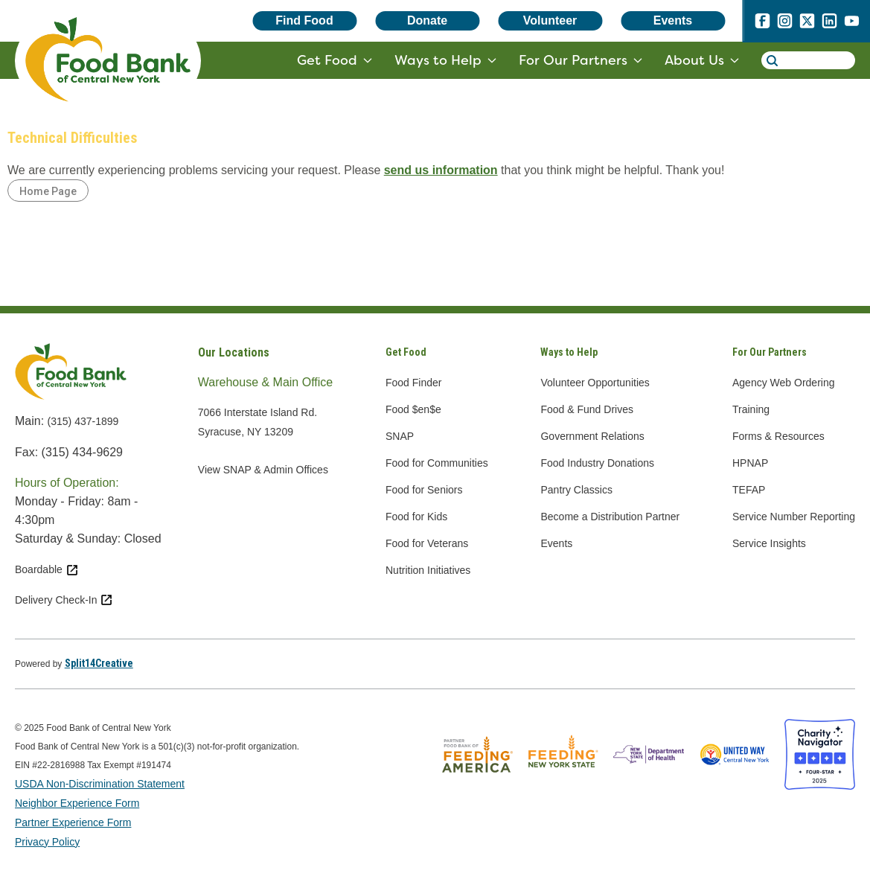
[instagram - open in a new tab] (784, 24)
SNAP (400, 436)
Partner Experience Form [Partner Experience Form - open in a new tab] (73, 822)
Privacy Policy (47, 842)
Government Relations (592, 436)
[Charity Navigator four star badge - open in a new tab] (819, 785)
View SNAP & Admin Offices (263, 470)
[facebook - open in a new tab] (762, 24)
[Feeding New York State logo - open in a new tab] (563, 785)
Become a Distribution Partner (609, 517)
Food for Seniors (424, 490)
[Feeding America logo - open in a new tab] (477, 785)
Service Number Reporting (793, 517)
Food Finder (413, 383)
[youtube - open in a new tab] (851, 24)
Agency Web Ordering (783, 383)
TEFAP (748, 490)
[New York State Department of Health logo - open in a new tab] (648, 785)
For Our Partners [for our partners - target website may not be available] (573, 59)
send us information (441, 170)
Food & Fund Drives (586, 409)
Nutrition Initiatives (428, 570)
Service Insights (769, 543)
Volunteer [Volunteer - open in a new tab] (550, 20)
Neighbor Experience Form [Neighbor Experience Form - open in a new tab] (77, 803)
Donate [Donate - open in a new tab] (427, 20)
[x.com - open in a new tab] (806, 24)
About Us (694, 59)
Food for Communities (437, 463)
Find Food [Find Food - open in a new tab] (304, 20)
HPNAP (750, 463)
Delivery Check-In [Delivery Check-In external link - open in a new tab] (64, 600)
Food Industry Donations (597, 463)
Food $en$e (413, 409)
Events (672, 20)
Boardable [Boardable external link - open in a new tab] (47, 569)
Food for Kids (416, 517)
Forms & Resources (778, 436)
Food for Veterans (427, 543)
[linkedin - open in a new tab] (829, 24)
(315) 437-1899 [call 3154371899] (83, 421)
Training (751, 409)
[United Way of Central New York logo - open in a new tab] (734, 785)
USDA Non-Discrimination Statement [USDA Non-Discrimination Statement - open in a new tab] (100, 784)
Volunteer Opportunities (594, 383)
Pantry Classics (576, 490)
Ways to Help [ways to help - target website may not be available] (438, 59)
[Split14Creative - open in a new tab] (99, 663)
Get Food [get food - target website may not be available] (327, 59)
